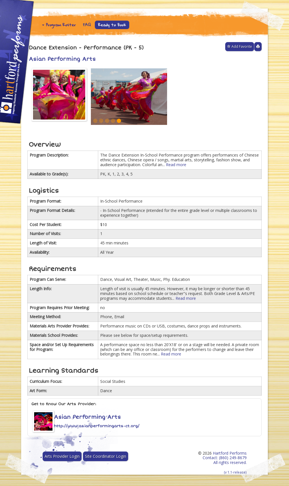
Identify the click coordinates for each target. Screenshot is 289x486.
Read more (176, 164)
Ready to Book (112, 25)
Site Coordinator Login (105, 456)
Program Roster (59, 25)
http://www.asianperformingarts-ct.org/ (96, 426)
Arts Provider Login (62, 456)
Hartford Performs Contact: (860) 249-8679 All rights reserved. (225, 462)
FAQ (87, 25)
